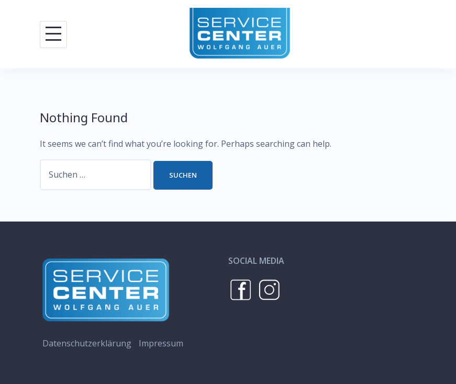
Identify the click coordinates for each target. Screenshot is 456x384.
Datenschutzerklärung (86, 343)
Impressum (161, 343)
